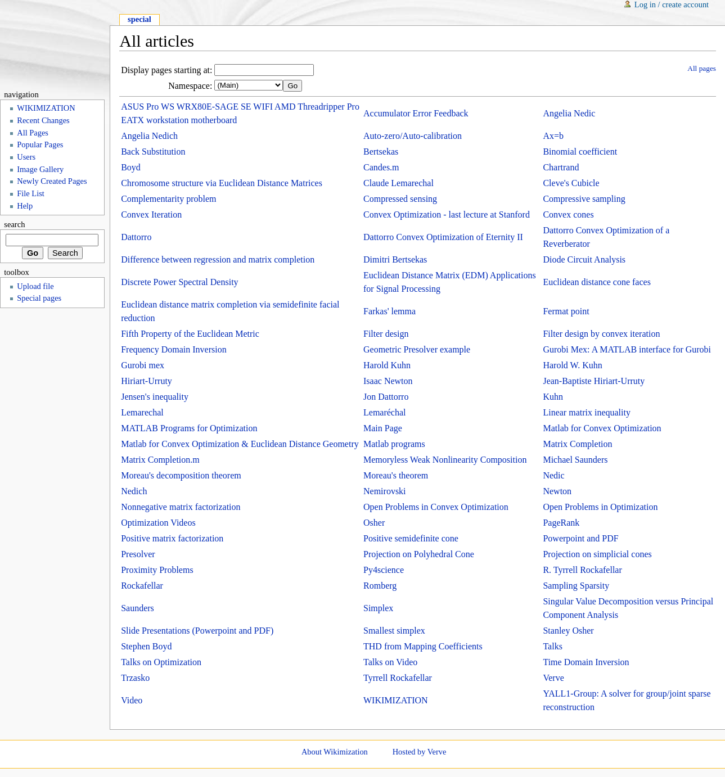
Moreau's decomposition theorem (181, 475)
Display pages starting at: (166, 70)
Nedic (553, 475)
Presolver (138, 554)
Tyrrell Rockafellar (397, 678)
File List (30, 193)
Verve (553, 678)
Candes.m (381, 167)
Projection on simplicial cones (597, 554)
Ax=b (553, 136)
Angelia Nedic (569, 113)
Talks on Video (390, 662)
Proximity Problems (157, 570)
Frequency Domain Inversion (174, 349)
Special (139, 19)
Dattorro (136, 237)
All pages (701, 68)
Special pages (39, 297)
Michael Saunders (575, 459)
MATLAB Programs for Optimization (189, 428)
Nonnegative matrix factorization (180, 507)
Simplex (378, 608)
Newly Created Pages (52, 181)
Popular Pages (40, 144)
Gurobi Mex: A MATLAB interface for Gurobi (627, 349)
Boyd (131, 167)
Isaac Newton (388, 381)
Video (131, 700)
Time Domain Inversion (586, 662)
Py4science (383, 570)
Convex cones (568, 214)
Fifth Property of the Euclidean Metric (190, 333)
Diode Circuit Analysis (584, 259)
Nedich (134, 491)
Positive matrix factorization (172, 538)
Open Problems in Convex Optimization (435, 507)
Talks (552, 646)
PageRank (561, 522)
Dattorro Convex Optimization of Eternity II (443, 237)
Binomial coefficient (580, 151)
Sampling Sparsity (576, 585)
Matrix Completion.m (160, 459)
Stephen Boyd (146, 646)
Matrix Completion (577, 444)
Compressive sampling (584, 199)
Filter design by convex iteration (601, 333)
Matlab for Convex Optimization (602, 428)
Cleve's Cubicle (571, 183)
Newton (557, 491)
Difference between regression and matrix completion (217, 259)
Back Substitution (153, 151)
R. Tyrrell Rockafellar (582, 570)
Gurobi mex (142, 365)
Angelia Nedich (149, 136)
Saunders (137, 608)
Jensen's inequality (154, 396)
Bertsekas (380, 151)
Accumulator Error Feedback (416, 113)
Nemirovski (384, 491)
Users (26, 156)
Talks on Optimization (161, 662)
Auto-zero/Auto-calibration (412, 136)
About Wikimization (334, 751)
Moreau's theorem (395, 475)
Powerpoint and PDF (580, 538)
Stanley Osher (568, 630)
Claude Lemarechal (398, 183)
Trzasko (135, 678)
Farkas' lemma (389, 311)
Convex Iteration (151, 214)
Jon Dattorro (385, 396)
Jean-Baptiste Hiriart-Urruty (594, 381)
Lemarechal (142, 412)
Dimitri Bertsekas (395, 259)
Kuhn (553, 396)
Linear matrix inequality (587, 412)
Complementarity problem (168, 199)
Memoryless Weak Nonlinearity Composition (444, 459)
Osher (374, 522)
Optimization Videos (158, 522)
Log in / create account (671, 4)
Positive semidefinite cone (410, 538)
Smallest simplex (394, 630)
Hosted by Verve (420, 751)
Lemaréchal (384, 412)
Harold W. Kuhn (572, 365)
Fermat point (566, 311)
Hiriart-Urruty (146, 381)
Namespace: (190, 86)
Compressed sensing (400, 199)
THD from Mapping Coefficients (423, 646)
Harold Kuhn (387, 365)
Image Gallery (40, 169)
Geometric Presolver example (416, 349)
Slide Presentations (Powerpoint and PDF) (197, 630)
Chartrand (561, 167)
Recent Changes (43, 120)
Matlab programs (394, 444)
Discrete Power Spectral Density (179, 282)
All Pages (32, 132)
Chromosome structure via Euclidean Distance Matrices (221, 183)
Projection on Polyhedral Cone (418, 554)
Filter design (385, 333)
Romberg (380, 585)
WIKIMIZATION (395, 700)
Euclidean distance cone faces (596, 282)
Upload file (35, 286)
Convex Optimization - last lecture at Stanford (446, 214)
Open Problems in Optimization (600, 507)
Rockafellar (142, 585)
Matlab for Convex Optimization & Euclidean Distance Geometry (240, 444)
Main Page (382, 428)
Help (25, 205)
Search (14, 224)
